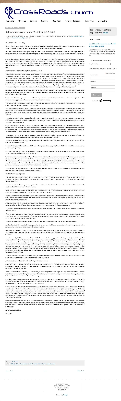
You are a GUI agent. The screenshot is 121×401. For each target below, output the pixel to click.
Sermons (44, 21)
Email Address (94, 75)
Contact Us (89, 21)
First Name (93, 81)
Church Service (24, 364)
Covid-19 (30, 364)
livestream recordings (18, 38)
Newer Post (9, 371)
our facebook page (76, 36)
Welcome (10, 21)
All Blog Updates (14, 364)
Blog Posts (57, 21)
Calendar (33, 21)
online (105, 33)
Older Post (81, 371)
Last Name (93, 87)
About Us (22, 21)
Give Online (102, 21)
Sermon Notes (46, 364)
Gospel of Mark (37, 364)
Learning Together (73, 21)
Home (45, 371)
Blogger (65, 395)
